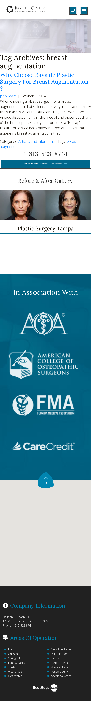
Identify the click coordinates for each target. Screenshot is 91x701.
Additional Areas (61, 676)
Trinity (11, 667)
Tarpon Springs (60, 663)
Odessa (13, 654)
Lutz (10, 649)
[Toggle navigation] (83, 10)
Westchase (15, 672)
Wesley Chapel (60, 667)
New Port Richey (61, 649)
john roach (8, 96)
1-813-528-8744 (45, 154)
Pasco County (59, 672)
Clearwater (15, 676)
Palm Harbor (59, 654)
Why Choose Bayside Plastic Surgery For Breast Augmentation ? (44, 81)
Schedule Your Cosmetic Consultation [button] (45, 163)
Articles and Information (37, 141)
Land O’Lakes (16, 663)
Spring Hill (14, 658)
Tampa (55, 658)
